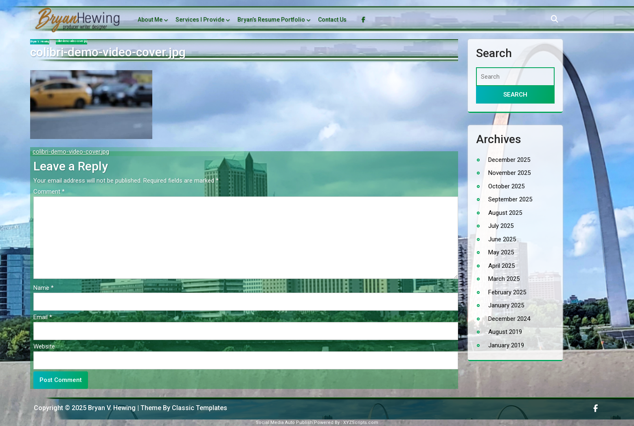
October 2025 (506, 186)
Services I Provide (200, 19)
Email (42, 317)
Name (43, 287)
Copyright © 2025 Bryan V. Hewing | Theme (98, 408)
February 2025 (507, 292)
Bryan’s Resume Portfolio (271, 19)
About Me (150, 19)
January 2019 (506, 345)
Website (44, 346)
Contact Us (332, 19)
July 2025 (500, 226)
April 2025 (501, 265)
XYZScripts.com (360, 422)
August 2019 (505, 332)
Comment (49, 191)
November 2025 (509, 173)
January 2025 (506, 305)
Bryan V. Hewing (40, 41)
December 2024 (509, 318)
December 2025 (509, 159)
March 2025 (504, 279)
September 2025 (510, 199)
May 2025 (501, 252)
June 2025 (502, 239)
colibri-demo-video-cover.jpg (71, 151)
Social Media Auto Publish (284, 422)
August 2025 (505, 212)
